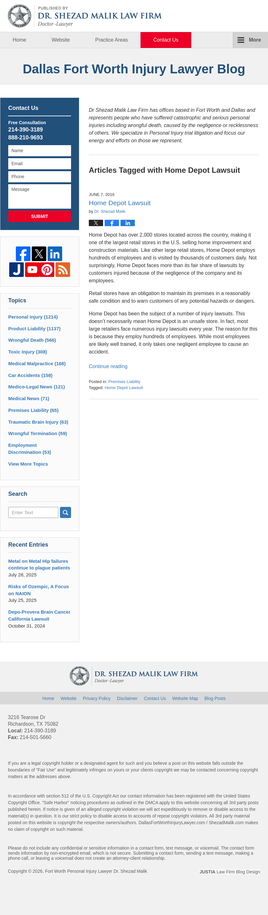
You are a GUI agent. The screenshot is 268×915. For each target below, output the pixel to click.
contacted (206, 769)
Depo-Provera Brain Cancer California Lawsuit (39, 615)
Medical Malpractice (37, 363)
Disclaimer (127, 698)
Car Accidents (30, 375)
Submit (39, 216)
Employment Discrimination (29, 448)
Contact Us (165, 40)
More (255, 40)
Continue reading (108, 366)
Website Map (185, 698)
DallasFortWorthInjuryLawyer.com (172, 822)
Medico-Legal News (36, 386)
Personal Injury (33, 317)
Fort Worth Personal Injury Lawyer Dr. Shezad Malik (96, 871)
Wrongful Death (32, 340)
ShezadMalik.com (226, 822)
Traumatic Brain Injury (38, 422)
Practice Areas (111, 40)
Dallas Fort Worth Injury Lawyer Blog (85, 16)
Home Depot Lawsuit (120, 202)
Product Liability (34, 328)
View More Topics (28, 464)
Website (61, 40)
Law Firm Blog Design (229, 871)
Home (19, 40)
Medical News (28, 398)
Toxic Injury (27, 351)
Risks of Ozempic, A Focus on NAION (38, 590)
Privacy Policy (96, 698)
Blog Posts (215, 698)
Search (65, 512)
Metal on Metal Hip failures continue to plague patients (39, 564)
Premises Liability (124, 381)
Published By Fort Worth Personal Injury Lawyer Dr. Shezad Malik (228, 15)
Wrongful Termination (37, 433)
